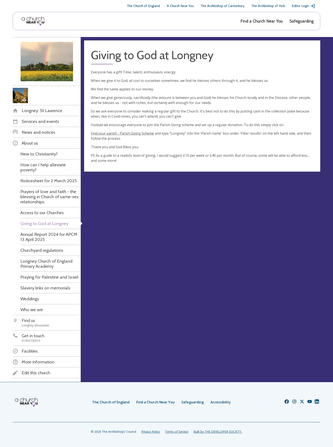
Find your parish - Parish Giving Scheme (122, 133)
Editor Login (303, 6)
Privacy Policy (150, 432)
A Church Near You (180, 6)
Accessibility (220, 402)
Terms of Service (176, 432)
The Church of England (143, 6)
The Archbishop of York (268, 6)
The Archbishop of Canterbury (222, 6)
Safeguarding (301, 21)
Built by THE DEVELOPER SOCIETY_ (217, 432)
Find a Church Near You (261, 21)
